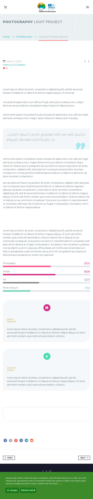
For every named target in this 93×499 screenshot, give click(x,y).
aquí (60, 483)
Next (84, 458)
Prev (8, 458)
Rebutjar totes (28, 490)
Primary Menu (87, 7)
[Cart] (5, 7)
